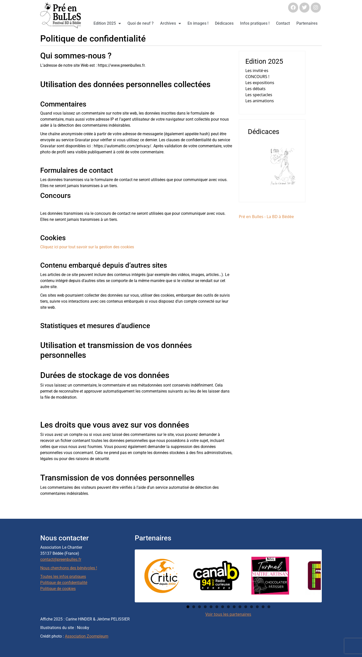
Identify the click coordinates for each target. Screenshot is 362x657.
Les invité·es (256, 70)
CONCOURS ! (257, 76)
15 (268, 606)
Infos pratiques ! (254, 23)
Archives (170, 23)
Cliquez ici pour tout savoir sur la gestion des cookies (87, 247)
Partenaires (307, 23)
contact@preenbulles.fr (60, 559)
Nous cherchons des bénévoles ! (68, 568)
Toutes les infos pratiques (63, 576)
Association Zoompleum (86, 636)
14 (263, 606)
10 (240, 606)
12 (251, 606)
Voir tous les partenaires (228, 614)
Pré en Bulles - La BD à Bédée (266, 216)
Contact (283, 23)
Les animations (259, 100)
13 (257, 606)
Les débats (255, 88)
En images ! (198, 23)
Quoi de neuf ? (140, 23)
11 (245, 606)
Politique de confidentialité (63, 582)
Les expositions (259, 82)
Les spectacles (258, 94)
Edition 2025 (107, 23)
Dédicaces (224, 23)
